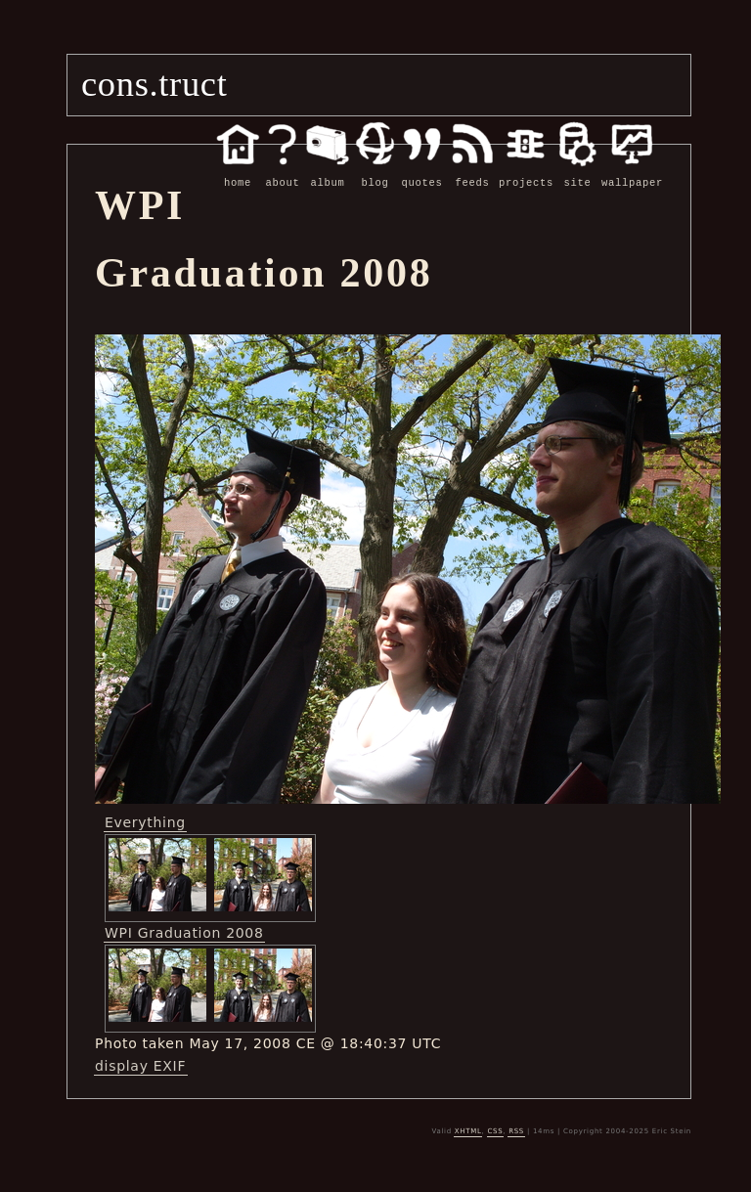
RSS (516, 1131)
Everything (145, 822)
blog (375, 172)
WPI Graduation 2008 (184, 933)
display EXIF (140, 1066)
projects (526, 172)
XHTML (468, 1131)
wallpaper (632, 172)
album (327, 172)
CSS (495, 1131)
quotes (422, 172)
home (237, 172)
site (577, 172)
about (282, 172)
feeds (472, 172)
